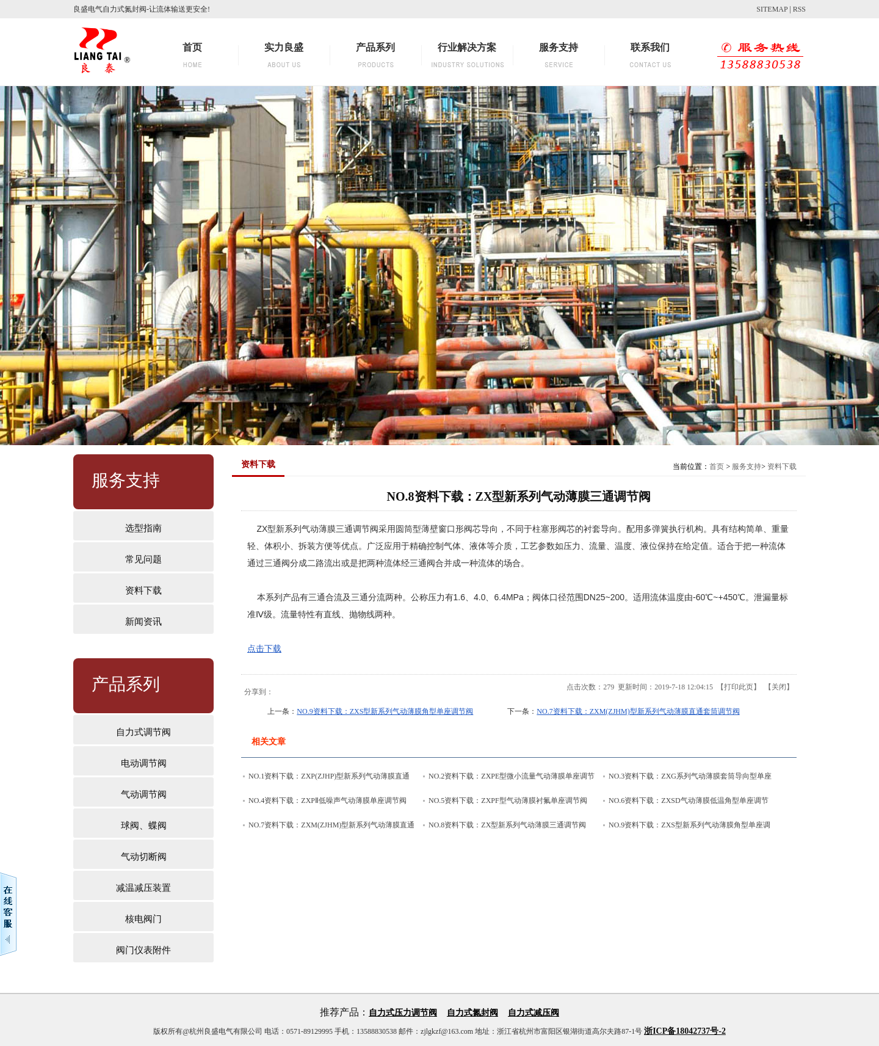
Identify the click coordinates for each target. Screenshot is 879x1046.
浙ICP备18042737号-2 (685, 1031)
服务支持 (746, 466)
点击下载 (264, 648)
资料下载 (782, 466)
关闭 (779, 687)
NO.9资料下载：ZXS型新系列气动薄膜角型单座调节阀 (385, 711)
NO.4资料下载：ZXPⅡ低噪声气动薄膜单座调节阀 (327, 800)
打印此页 (738, 687)
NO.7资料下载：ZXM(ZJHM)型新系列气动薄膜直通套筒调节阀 (638, 711)
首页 (716, 466)
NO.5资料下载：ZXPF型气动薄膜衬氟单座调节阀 (508, 800)
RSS (799, 9)
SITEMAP (771, 9)
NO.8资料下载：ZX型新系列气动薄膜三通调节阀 (507, 825)
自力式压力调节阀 (403, 1012)
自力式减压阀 (533, 1012)
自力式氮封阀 (472, 1012)
